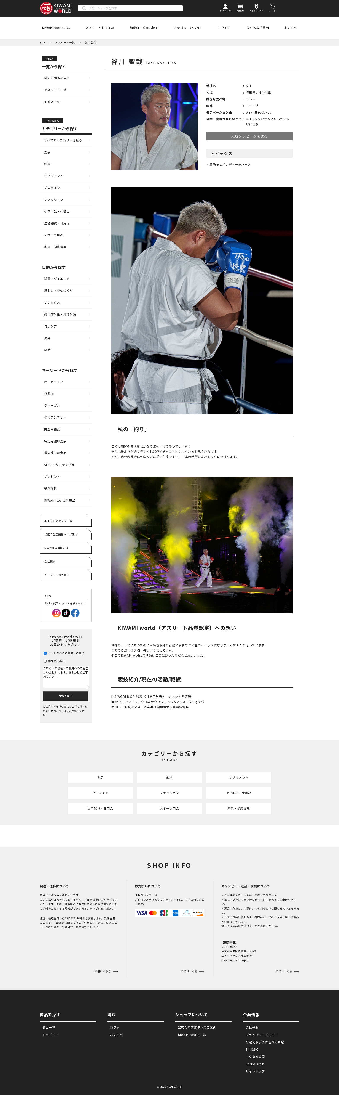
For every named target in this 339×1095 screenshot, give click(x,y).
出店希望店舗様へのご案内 (61, 534)
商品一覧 (48, 1027)
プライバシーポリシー (262, 1035)
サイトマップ (255, 1071)
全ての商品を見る (57, 78)
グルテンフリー (55, 417)
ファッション (53, 199)
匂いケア (50, 326)
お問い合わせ (255, 1064)
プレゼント (52, 476)
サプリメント (53, 175)
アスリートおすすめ (99, 28)
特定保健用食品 (55, 441)
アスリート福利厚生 (56, 574)
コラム (115, 1027)
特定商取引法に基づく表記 (265, 1042)
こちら (60, 711)
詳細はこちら (189, 971)
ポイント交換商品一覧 (58, 520)
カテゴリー (50, 1035)
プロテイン (52, 187)
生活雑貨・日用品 (57, 223)
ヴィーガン (52, 405)
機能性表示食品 (55, 453)
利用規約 (252, 1049)
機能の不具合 (54, 661)
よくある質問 (255, 1057)
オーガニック (53, 382)
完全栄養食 (52, 429)
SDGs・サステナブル (59, 464)
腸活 (47, 350)
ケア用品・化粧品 (57, 211)
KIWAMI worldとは (56, 28)
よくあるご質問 (257, 28)
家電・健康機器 (55, 247)
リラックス (52, 302)
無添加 (49, 393)
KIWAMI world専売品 (59, 500)
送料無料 (50, 488)
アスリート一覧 (65, 42)
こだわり (224, 28)
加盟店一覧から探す (144, 28)
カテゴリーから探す (188, 28)
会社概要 (49, 561)
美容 (47, 338)
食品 (47, 152)
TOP (43, 42)
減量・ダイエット (57, 278)
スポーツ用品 (53, 235)
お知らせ (290, 28)
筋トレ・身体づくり (58, 290)
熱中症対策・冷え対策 (60, 314)
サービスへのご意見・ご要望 (64, 653)
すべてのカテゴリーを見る (63, 140)
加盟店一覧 (52, 102)
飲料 (47, 164)
